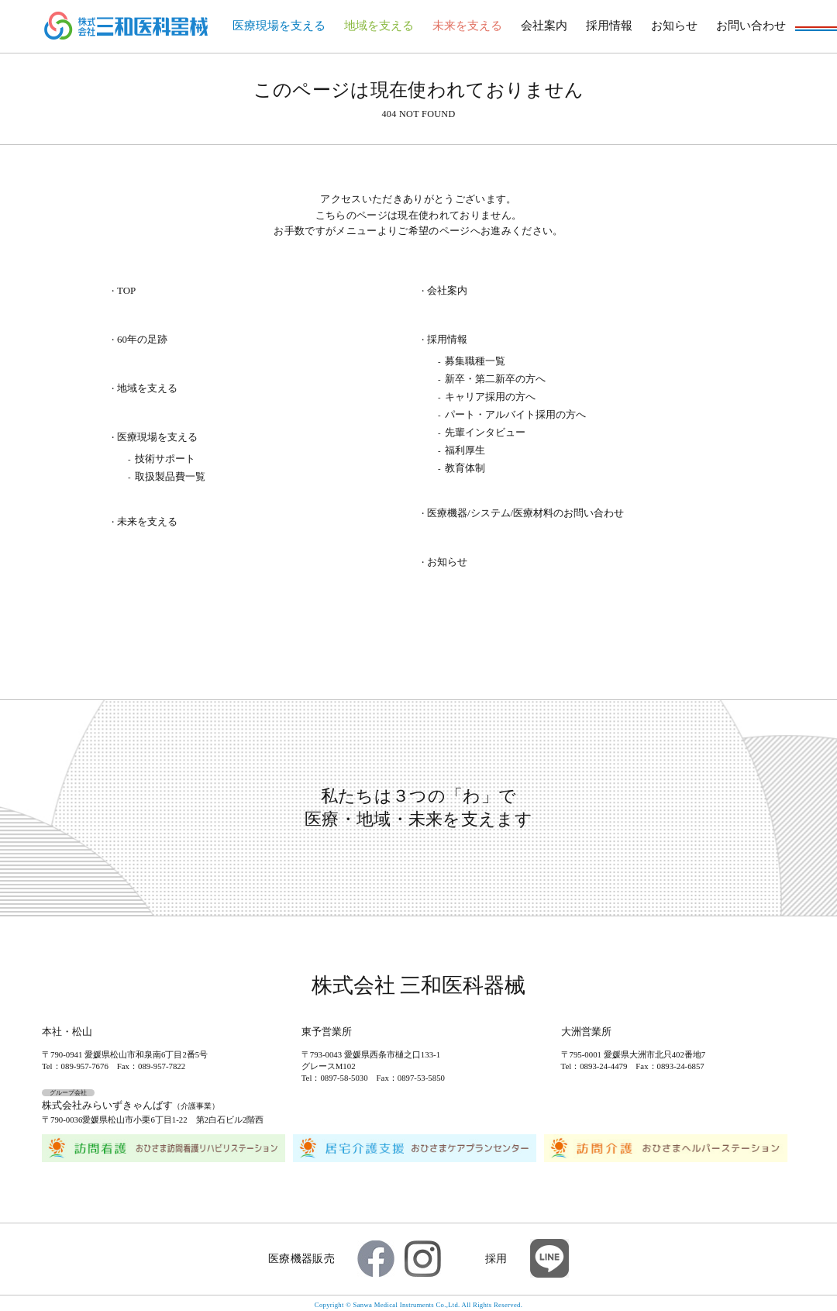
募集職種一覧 (475, 361)
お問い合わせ (751, 25)
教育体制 (465, 468)
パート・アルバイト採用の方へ (515, 414)
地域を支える (379, 25)
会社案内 (544, 25)
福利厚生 (465, 450)
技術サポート (165, 458)
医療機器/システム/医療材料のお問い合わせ (525, 514)
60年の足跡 (142, 340)
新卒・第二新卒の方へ (495, 379)
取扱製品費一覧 (170, 476)
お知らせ (674, 25)
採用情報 (609, 25)
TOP (126, 291)
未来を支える (467, 25)
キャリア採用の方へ (490, 396)
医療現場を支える (279, 25)
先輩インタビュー (485, 432)
